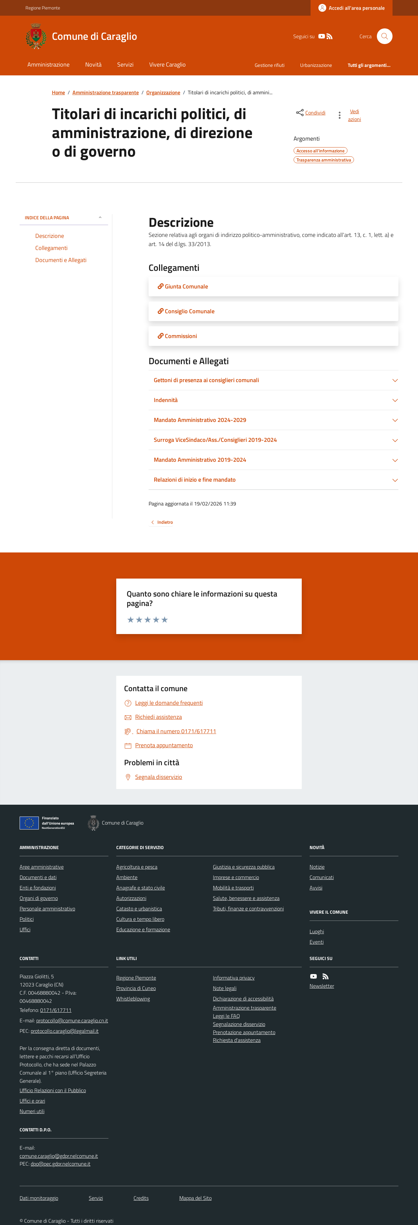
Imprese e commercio (236, 877)
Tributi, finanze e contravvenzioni (248, 908)
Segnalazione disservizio (239, 1024)
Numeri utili (32, 1111)
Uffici (25, 929)
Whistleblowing (133, 998)
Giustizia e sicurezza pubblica (244, 867)
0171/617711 (56, 1010)
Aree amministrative (42, 867)
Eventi (317, 942)
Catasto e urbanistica (139, 908)
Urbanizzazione (316, 65)
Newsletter (322, 986)
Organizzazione (163, 92)
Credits (141, 1198)
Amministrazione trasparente (105, 92)
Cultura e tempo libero (140, 919)
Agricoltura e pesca (136, 867)
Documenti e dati (38, 877)
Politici (27, 919)
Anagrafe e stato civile (140, 888)
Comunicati (322, 877)
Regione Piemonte (42, 7)
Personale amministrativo (47, 908)
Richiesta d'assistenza (237, 1040)
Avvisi (316, 888)
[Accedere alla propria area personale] (352, 8)
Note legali (224, 988)
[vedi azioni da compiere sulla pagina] (350, 115)
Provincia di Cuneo (136, 988)
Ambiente (126, 877)
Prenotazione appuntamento (244, 1032)
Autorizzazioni (131, 898)
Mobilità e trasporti (233, 888)
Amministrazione (48, 64)
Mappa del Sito (195, 1198)
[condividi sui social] (310, 112)
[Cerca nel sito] (382, 36)
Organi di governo (39, 898)
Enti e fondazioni (38, 888)
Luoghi (317, 931)
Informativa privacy (234, 978)
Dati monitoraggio (39, 1198)
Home (58, 92)
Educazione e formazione (143, 929)
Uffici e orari (32, 1101)
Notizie (317, 867)
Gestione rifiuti (269, 65)
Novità (93, 64)
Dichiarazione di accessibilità (243, 998)
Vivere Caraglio (167, 64)
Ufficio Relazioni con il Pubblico (53, 1090)
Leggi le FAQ (226, 1016)
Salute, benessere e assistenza (246, 898)
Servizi (125, 64)
